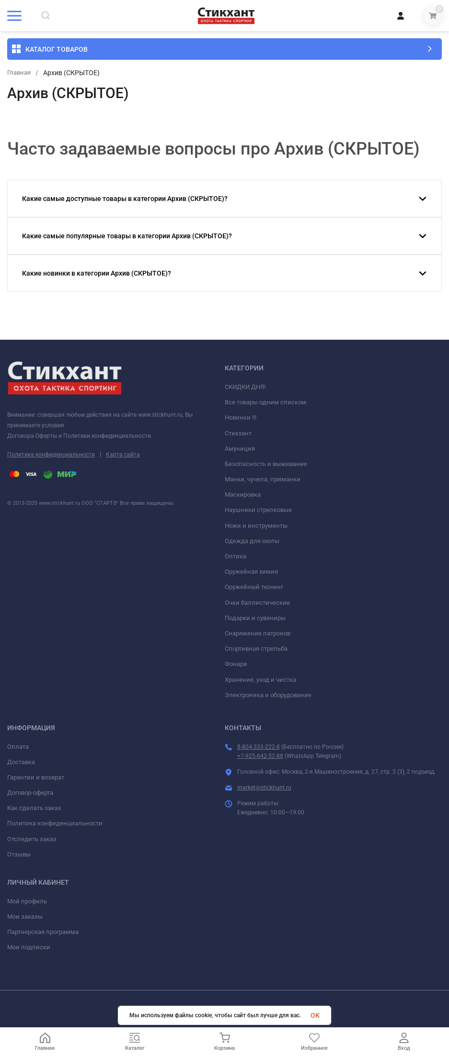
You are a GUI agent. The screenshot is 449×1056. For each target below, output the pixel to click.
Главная (20, 72)
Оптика (235, 556)
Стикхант (238, 433)
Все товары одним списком (265, 402)
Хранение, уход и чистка (260, 679)
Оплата (18, 746)
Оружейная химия (251, 571)
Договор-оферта (30, 792)
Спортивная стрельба (256, 648)
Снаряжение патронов (257, 633)
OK (315, 1015)
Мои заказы (25, 916)
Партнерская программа (43, 931)
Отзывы (19, 854)
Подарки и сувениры (255, 618)
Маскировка (243, 494)
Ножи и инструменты (256, 525)
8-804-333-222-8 (258, 747)
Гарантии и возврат (35, 777)
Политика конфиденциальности (51, 454)
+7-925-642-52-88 (260, 756)
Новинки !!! (240, 417)
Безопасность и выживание (266, 463)
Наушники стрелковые (258, 509)
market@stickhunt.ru (264, 787)
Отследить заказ (32, 839)
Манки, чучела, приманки (262, 479)
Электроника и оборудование (268, 695)
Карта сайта (123, 454)
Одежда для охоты (252, 541)
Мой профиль (27, 901)
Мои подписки (28, 947)
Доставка (21, 762)
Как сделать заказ (34, 807)
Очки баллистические (257, 602)
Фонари (236, 663)
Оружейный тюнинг (254, 586)
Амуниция (240, 448)
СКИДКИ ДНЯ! (245, 386)
